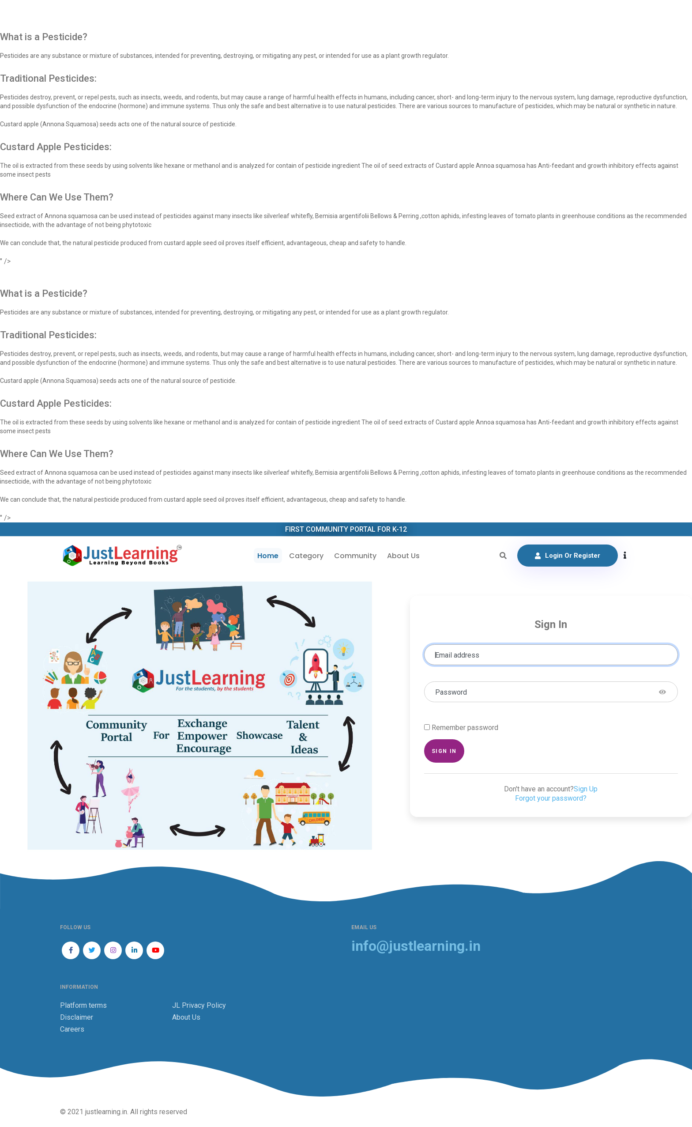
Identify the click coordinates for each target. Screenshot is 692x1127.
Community (355, 556)
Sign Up (586, 789)
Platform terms (83, 1005)
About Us (403, 556)
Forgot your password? (551, 798)
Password (451, 692)
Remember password (465, 727)
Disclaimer (76, 1017)
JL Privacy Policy (199, 1005)
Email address (457, 655)
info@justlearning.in (416, 946)
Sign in (444, 751)
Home (267, 556)
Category (306, 556)
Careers (72, 1029)
